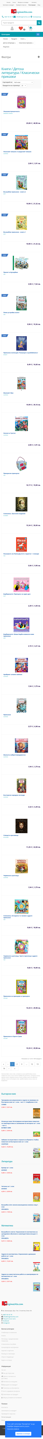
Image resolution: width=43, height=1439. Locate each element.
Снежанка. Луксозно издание (14, 513)
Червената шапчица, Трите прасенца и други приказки (20, 957)
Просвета (4, 1209)
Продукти (14, 39)
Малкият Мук (8, 393)
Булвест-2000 (6, 1128)
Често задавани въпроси (10, 1391)
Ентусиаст (6, 837)
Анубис (4, 1170)
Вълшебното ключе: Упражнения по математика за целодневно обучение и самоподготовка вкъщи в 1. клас (19, 1234)
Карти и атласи (6, 1360)
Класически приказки (25, 43)
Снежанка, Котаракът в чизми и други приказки (17, 916)
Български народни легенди (14, 795)
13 (38, 1064)
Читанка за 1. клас (7, 1186)
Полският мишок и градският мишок (17, 152)
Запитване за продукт (8, 5)
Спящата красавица (10, 835)
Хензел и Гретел (9, 433)
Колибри (5, 515)
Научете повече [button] (13, 1429)
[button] (23, 82)
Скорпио (5, 153)
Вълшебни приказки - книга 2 (14, 192)
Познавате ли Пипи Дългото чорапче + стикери (21, 554)
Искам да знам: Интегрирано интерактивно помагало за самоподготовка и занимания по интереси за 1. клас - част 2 (20, 1123)
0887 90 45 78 (7, 17)
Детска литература (9, 43)
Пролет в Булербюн (10, 272)
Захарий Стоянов (8, 113)
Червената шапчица (11, 875)
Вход (39, 5)
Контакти (34, 2)
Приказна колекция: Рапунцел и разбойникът (20, 353)
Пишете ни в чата (9, 1319)
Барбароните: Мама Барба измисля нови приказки (18, 635)
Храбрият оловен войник (12, 674)
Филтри (6, 57)
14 (4, 1068)
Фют (4, 194)
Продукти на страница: (11, 85)
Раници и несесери (8, 1354)
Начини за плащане (9, 1382)
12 (32, 1064)
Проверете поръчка (21, 5)
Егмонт (5, 354)
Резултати (6, 47)
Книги (23, 39)
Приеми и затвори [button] (23, 1434)
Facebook (6, 1321)
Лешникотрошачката (11, 111)
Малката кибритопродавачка (14, 755)
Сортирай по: (8, 82)
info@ (21, 17)
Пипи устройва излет (11, 312)
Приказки (7, 715)
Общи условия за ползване (11, 1397)
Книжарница (36, 17)
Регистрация (32, 5)
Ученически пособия (8, 1344)
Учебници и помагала (9, 1332)
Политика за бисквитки (10, 1388)
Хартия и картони (7, 1350)
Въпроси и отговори (23, 2)
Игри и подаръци (7, 1357)
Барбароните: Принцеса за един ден (16, 594)
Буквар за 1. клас (7, 1168)
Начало (8, 2)
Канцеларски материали (9, 1347)
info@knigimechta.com (10, 1317)
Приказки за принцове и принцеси (16, 996)
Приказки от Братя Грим (12, 1036)
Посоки (5, 998)
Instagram (6, 1323)
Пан (4, 274)
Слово (3, 1104)
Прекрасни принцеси (11, 473)
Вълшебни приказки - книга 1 (14, 232)
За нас (14, 2)
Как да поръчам (7, 1373)
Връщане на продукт (9, 1385)
